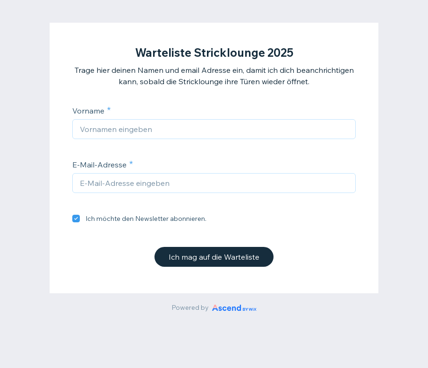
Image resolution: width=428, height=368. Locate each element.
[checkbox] (76, 218)
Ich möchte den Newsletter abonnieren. (146, 218)
